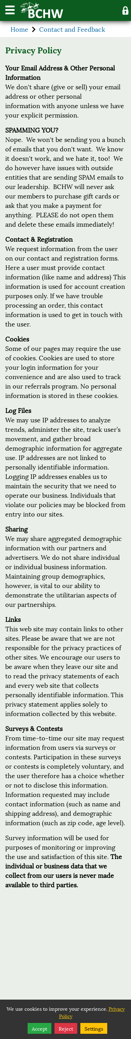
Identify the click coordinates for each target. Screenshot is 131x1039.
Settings (94, 1028)
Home (19, 28)
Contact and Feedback (72, 28)
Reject (66, 1028)
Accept (39, 1028)
